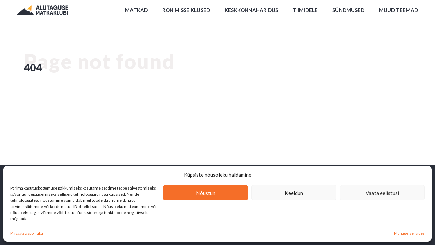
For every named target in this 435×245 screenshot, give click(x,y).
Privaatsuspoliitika (26, 233)
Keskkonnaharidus (251, 10)
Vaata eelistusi (382, 193)
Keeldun (294, 193)
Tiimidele (305, 10)
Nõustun (205, 193)
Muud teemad (398, 10)
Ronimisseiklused (186, 10)
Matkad (136, 10)
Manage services (409, 233)
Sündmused (348, 10)
